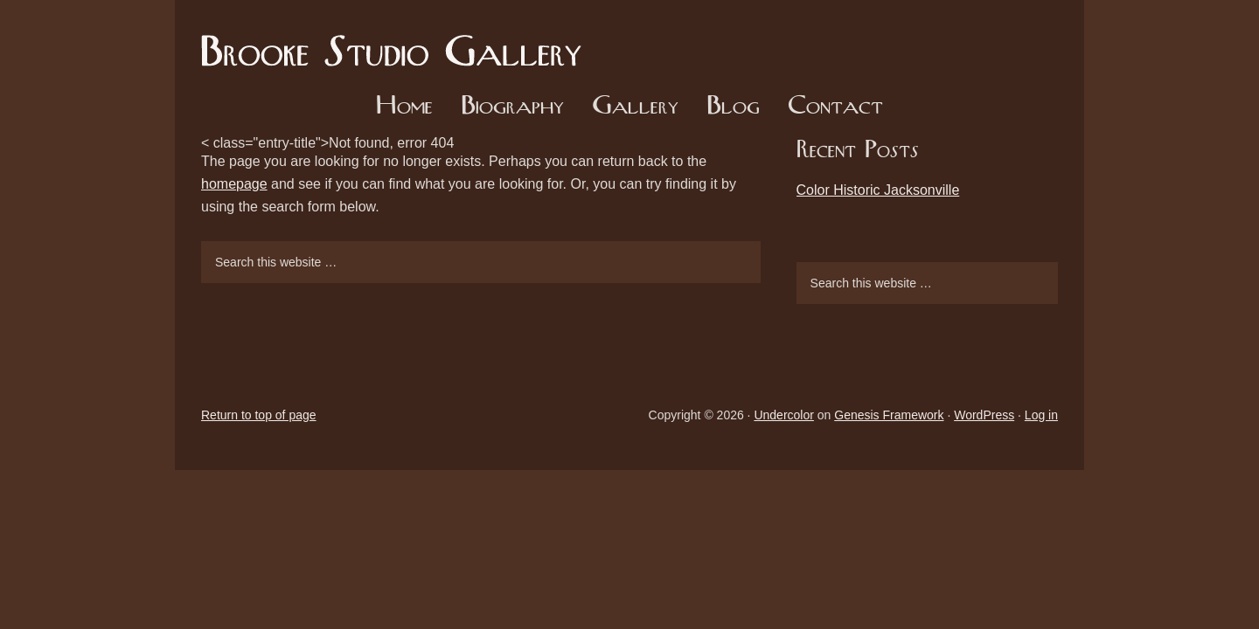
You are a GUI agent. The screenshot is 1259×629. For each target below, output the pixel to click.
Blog (733, 107)
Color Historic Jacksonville (878, 190)
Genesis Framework (888, 415)
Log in (1041, 415)
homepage (234, 183)
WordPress (984, 415)
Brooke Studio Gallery (398, 39)
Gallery (635, 107)
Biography (512, 107)
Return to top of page (258, 415)
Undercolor (783, 415)
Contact (835, 107)
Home (404, 107)
